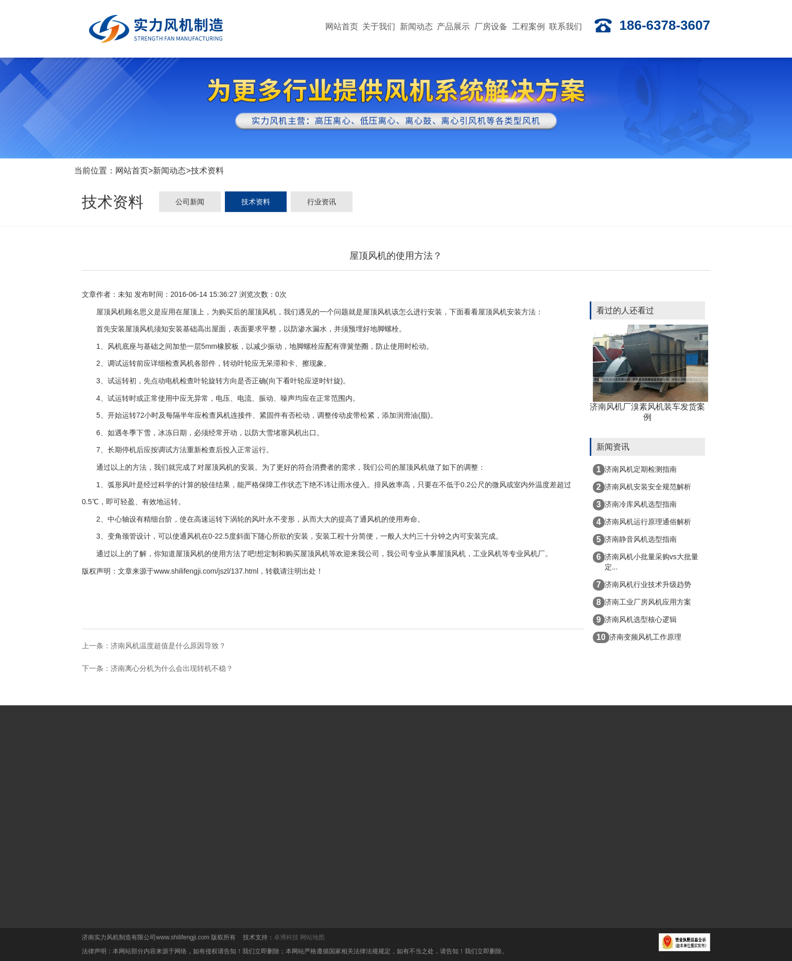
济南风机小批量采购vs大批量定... (645, 561)
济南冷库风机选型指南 (635, 504)
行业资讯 (321, 204)
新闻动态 (169, 172)
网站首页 (131, 172)
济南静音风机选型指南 (635, 539)
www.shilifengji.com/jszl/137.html (206, 572)
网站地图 (312, 937)
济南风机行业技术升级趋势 (642, 585)
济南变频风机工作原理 (637, 637)
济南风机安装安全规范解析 (642, 487)
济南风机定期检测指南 (635, 469)
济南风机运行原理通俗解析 (642, 522)
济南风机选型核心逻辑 (635, 620)
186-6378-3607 (652, 25)
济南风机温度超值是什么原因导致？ (168, 647)
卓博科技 (286, 937)
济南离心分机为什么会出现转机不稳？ (172, 669)
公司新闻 (189, 204)
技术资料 (207, 172)
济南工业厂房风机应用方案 (642, 602)
